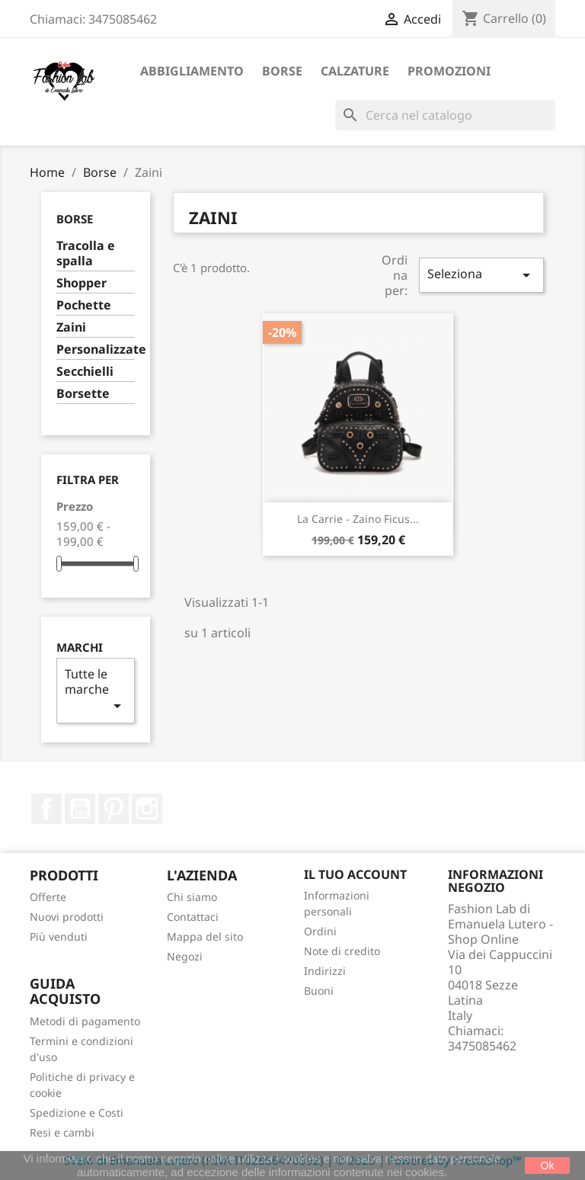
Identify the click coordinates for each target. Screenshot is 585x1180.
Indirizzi (325, 971)
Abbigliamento (192, 71)
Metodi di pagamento (85, 1021)
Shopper (81, 283)
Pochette (83, 305)
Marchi (79, 647)
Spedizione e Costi (76, 1112)
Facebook (46, 809)
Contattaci (193, 916)
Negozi (185, 956)
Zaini (71, 327)
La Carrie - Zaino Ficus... (358, 518)
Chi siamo (192, 897)
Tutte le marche (95, 690)
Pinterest (113, 809)
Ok (548, 1165)
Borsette (83, 394)
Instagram (147, 809)
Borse (282, 71)
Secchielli (84, 372)
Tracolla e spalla (85, 253)
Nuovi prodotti (67, 916)
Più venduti (59, 936)
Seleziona (481, 274)
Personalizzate (95, 349)
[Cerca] (445, 115)
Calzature (355, 71)
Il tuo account (355, 874)
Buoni (319, 990)
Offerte (48, 897)
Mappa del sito (205, 936)
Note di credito (342, 951)
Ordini (320, 931)
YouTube (80, 809)
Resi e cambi (62, 1132)
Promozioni (449, 71)
